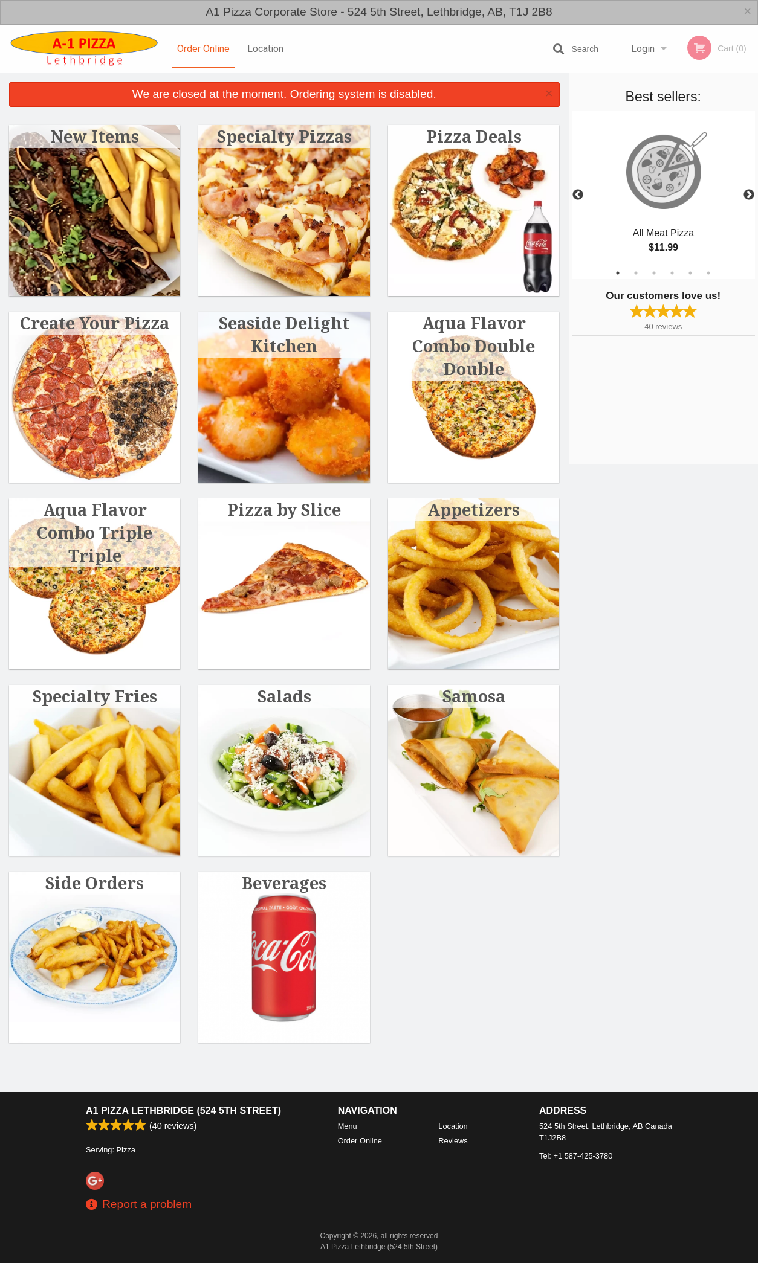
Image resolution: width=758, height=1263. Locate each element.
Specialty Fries (95, 696)
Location (265, 48)
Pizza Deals (474, 136)
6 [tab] (708, 273)
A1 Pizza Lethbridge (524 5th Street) (183, 1110)
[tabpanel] (664, 195)
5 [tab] (690, 273)
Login (643, 48)
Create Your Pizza (94, 323)
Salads (284, 696)
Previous (578, 195)
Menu (347, 1126)
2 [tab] (636, 273)
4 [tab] (672, 273)
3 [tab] (654, 273)
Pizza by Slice (284, 509)
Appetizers (473, 509)
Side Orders (94, 883)
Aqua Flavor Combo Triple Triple (94, 532)
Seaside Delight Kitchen (284, 334)
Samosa (473, 696)
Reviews (452, 1140)
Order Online (203, 48)
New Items (94, 136)
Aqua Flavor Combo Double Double (473, 346)
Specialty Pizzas (284, 136)
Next (749, 195)
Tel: (575, 1155)
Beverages (284, 883)
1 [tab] (618, 273)
